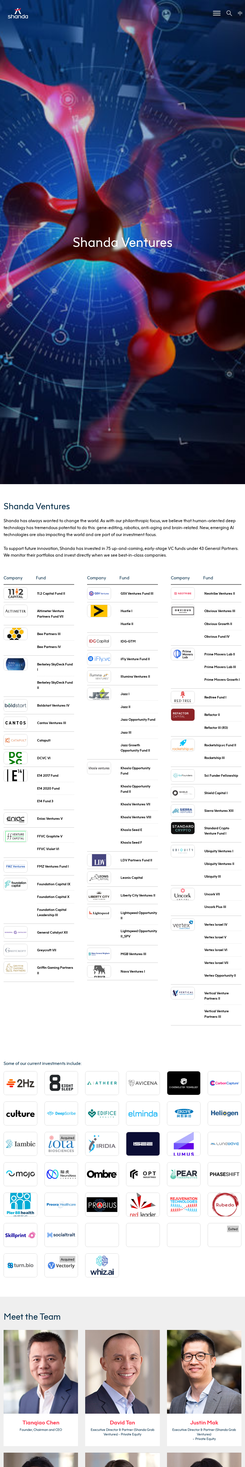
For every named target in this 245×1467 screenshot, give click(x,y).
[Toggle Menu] (217, 13)
